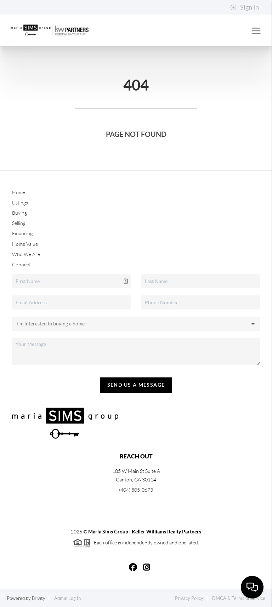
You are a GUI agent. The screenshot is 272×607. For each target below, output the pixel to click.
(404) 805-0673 (136, 490)
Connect (21, 264)
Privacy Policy (189, 598)
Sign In (244, 7)
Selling (19, 223)
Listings (20, 203)
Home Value (25, 244)
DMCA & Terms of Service (238, 598)
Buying (19, 213)
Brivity (38, 598)
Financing (22, 233)
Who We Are (26, 254)
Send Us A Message (136, 385)
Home (18, 192)
